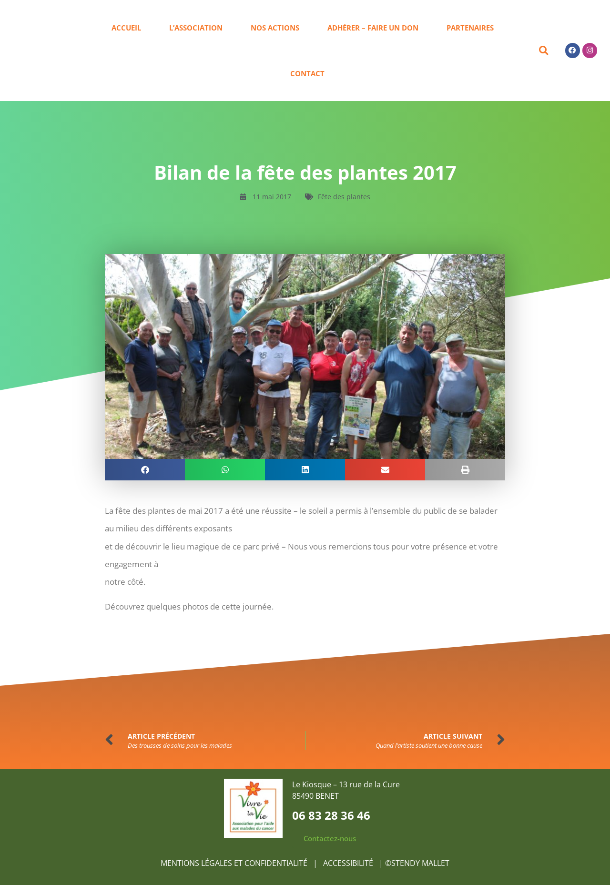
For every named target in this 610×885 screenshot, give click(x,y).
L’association (196, 27)
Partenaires (470, 27)
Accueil (126, 27)
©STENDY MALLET (417, 863)
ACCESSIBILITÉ (349, 863)
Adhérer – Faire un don (372, 27)
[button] (543, 50)
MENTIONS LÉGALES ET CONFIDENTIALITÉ (234, 863)
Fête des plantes (344, 196)
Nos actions (275, 27)
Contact (307, 73)
